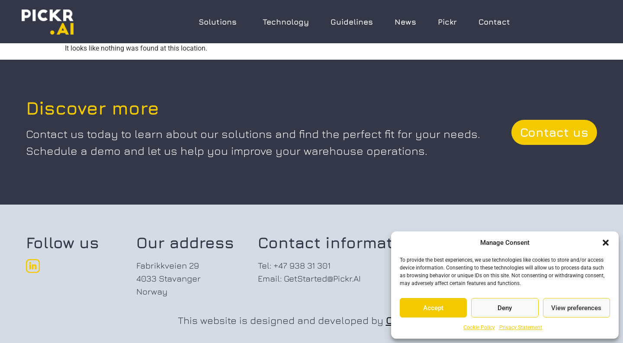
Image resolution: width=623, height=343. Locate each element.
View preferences (576, 308)
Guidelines (352, 21)
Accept (433, 308)
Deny (505, 308)
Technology (286, 21)
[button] (605, 242)
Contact (494, 21)
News (405, 21)
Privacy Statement (520, 327)
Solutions (220, 21)
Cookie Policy (479, 327)
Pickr (447, 21)
